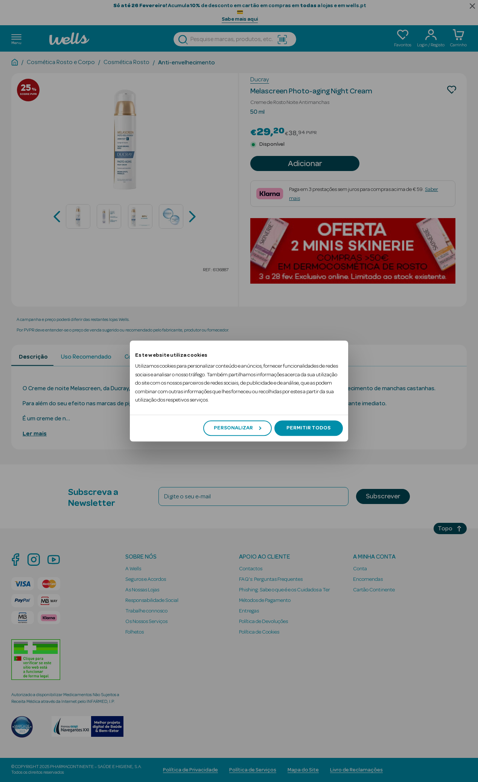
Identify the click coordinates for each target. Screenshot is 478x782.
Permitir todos (308, 428)
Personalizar (237, 428)
